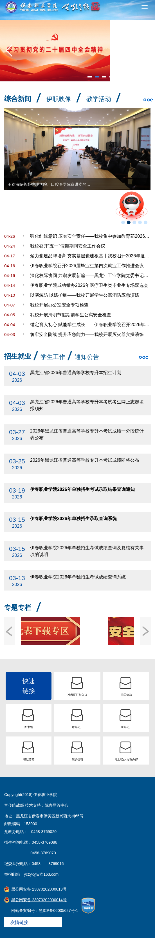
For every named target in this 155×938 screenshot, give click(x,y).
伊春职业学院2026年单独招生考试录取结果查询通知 (82, 489)
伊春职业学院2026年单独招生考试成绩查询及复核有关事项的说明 (87, 551)
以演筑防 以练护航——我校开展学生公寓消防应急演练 (84, 295)
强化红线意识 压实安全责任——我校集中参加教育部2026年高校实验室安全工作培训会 (90, 236)
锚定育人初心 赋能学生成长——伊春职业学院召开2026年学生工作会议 (90, 324)
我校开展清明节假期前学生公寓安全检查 (70, 314)
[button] (9, 50)
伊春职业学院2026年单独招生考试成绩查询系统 (78, 577)
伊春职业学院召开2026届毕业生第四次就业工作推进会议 (87, 265)
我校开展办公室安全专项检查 (59, 305)
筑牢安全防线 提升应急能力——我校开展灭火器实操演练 (87, 334)
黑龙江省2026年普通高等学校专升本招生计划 (75, 372)
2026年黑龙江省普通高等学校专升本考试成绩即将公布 (84, 460)
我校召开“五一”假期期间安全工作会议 (67, 246)
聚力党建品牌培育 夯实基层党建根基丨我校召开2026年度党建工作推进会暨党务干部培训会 (90, 255)
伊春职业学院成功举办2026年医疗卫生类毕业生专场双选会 (89, 285)
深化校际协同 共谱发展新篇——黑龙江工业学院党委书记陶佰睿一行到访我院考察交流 (90, 275)
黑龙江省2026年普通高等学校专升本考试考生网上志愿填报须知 (87, 405)
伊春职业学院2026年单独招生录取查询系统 (73, 518)
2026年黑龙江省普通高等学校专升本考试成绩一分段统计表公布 (87, 434)
